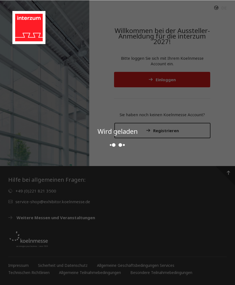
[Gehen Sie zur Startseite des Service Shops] (28, 27)
